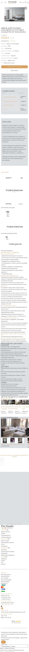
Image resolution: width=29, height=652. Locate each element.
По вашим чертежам (6, 537)
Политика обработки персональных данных (16, 634)
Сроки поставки (5, 540)
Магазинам (4, 549)
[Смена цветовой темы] (23, 2)
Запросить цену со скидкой (14, 66)
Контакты (3, 564)
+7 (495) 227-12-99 (5, 597)
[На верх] (3, 642)
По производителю (5, 535)
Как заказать (4, 546)
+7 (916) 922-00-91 (5, 599)
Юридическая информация (8, 555)
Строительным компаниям (7, 551)
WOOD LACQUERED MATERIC (10, 233)
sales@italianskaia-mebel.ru (7, 312)
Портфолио (4, 559)
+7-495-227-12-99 (11, 316)
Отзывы (3, 560)
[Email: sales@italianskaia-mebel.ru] (20, 2)
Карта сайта (4, 636)
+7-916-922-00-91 (21, 316)
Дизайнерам (4, 553)
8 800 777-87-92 (5, 595)
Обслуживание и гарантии (7, 542)
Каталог (2, 2)
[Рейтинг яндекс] (6, 622)
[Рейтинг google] (16, 623)
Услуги (2, 544)
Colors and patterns (8, 250)
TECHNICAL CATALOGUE (9, 207)
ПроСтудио (12, 648)
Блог (2, 562)
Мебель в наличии (5, 531)
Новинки (3, 533)
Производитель (8, 41)
